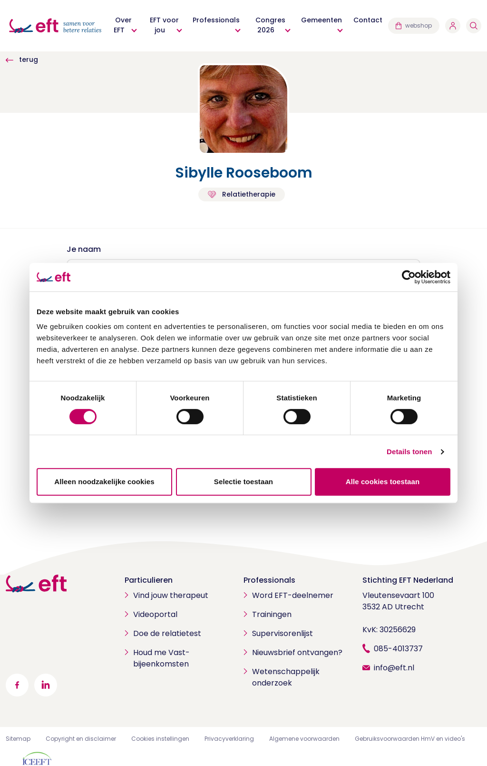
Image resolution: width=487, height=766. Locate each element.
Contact (367, 20)
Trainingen (272, 614)
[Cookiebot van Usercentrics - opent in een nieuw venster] (408, 277)
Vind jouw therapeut (170, 595)
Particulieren (149, 580)
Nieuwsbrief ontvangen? (297, 652)
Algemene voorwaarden (304, 739)
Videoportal (155, 614)
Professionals (269, 580)
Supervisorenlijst (282, 633)
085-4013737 (398, 648)
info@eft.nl (394, 667)
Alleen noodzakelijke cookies (104, 482)
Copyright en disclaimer (81, 739)
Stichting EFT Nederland (407, 580)
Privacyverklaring (229, 739)
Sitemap (18, 739)
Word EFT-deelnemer (292, 595)
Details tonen (409, 452)
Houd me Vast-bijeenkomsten (161, 658)
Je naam (84, 249)
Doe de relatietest (167, 633)
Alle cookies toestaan (383, 482)
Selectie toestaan (243, 482)
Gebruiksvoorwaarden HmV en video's (410, 739)
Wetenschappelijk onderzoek (286, 677)
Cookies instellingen (160, 739)
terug (22, 59)
